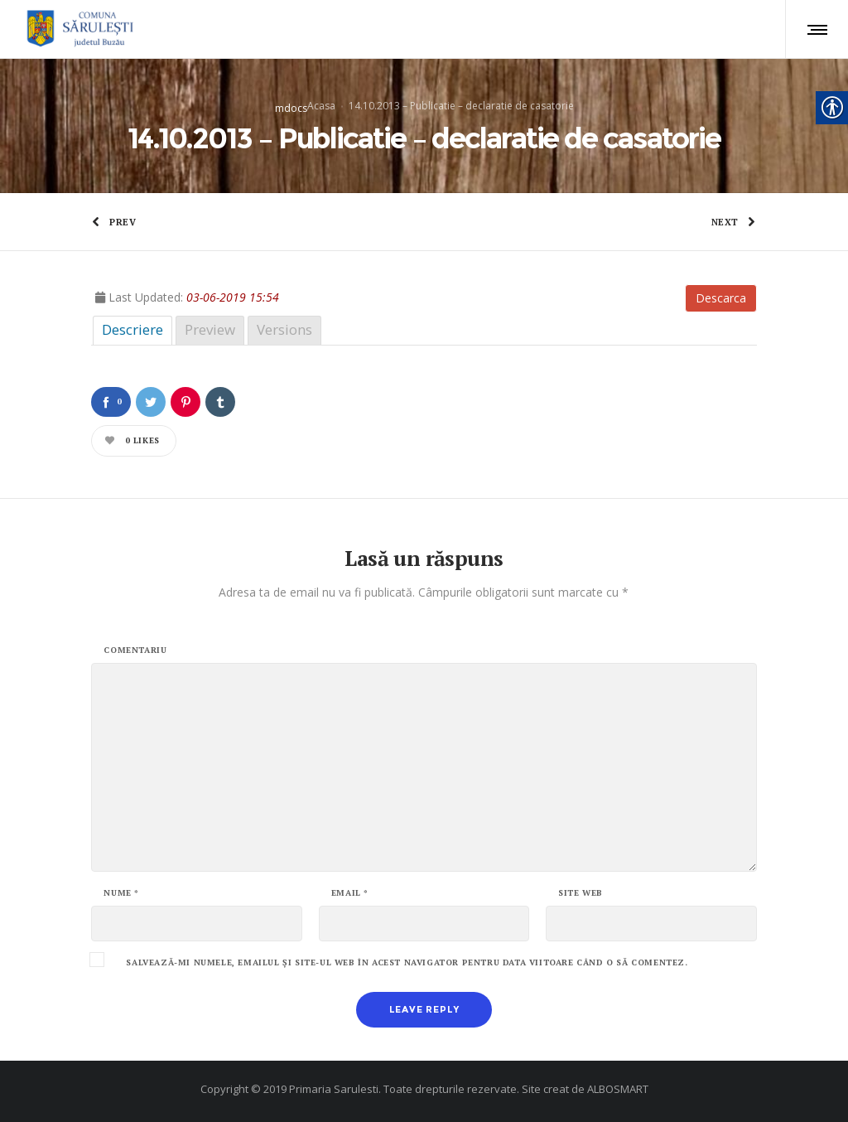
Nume (121, 893)
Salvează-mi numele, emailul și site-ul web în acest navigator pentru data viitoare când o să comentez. (406, 963)
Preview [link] (210, 329)
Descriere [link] (132, 329)
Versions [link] (284, 329)
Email (350, 893)
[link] (77, 29)
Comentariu (135, 650)
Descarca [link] (721, 298)
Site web (580, 893)
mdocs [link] (291, 107)
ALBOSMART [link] (617, 1088)
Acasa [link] (321, 105)
